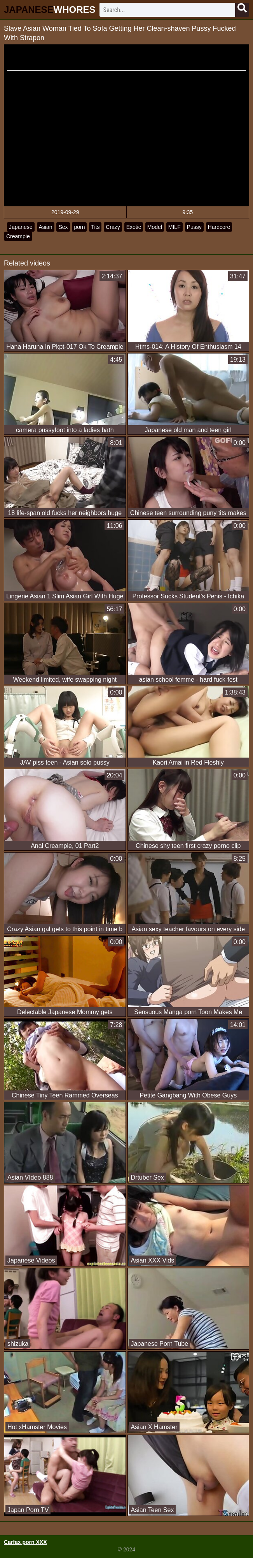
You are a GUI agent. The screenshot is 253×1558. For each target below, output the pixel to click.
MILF (174, 227)
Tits (95, 227)
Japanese (21, 227)
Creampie (18, 236)
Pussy (194, 227)
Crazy (113, 227)
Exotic (133, 227)
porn (79, 227)
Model (154, 227)
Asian (45, 227)
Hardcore (219, 227)
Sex (63, 227)
